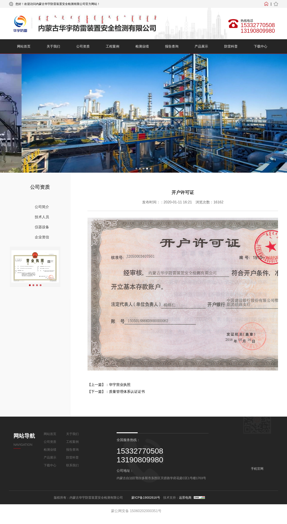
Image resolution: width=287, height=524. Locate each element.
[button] (136, 169)
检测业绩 (142, 46)
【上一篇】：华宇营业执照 (108, 385)
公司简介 (42, 207)
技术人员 (42, 217)
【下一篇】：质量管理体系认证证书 (116, 392)
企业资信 (42, 237)
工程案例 (112, 46)
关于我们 (53, 46)
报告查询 (171, 46)
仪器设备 (42, 227)
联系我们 (72, 465)
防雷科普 (231, 46)
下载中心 (260, 46)
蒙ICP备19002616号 (145, 497)
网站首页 (23, 46)
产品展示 (201, 46)
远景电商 (185, 497)
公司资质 (83, 46)
